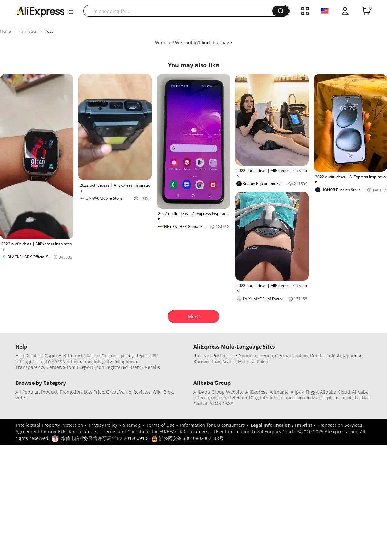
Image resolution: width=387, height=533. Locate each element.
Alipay (297, 392)
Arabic (229, 361)
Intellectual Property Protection (49, 425)
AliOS (215, 403)
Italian (301, 356)
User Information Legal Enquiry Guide (254, 431)
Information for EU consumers (212, 425)
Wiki (157, 392)
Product (49, 392)
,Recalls (152, 367)
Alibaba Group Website (218, 392)
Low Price (94, 392)
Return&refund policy (110, 356)
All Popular (27, 392)
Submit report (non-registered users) (103, 367)
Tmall (346, 398)
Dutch (316, 356)
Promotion (71, 392)
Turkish (333, 356)
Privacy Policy (103, 425)
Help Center (28, 356)
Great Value (118, 392)
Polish (263, 361)
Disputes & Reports (64, 356)
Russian (202, 356)
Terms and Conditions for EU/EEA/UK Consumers (155, 431)
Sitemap (132, 425)
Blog (168, 392)
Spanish (247, 356)
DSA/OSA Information (69, 361)
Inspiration (27, 31)
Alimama (279, 392)
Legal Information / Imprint (281, 425)
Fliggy (312, 392)
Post (49, 31)
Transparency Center (38, 367)
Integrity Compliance (116, 361)
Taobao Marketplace (317, 398)
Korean (201, 361)
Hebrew (246, 361)
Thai (215, 361)
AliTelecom (235, 398)
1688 (228, 403)
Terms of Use (160, 425)
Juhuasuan (281, 398)
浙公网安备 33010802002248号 (187, 438)
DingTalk (258, 398)
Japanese (352, 356)
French (265, 356)
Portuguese (225, 356)
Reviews (142, 392)
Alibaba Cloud (335, 392)
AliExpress (256, 392)
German (284, 356)
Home (5, 31)
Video (21, 398)
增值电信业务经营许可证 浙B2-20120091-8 (105, 438)
